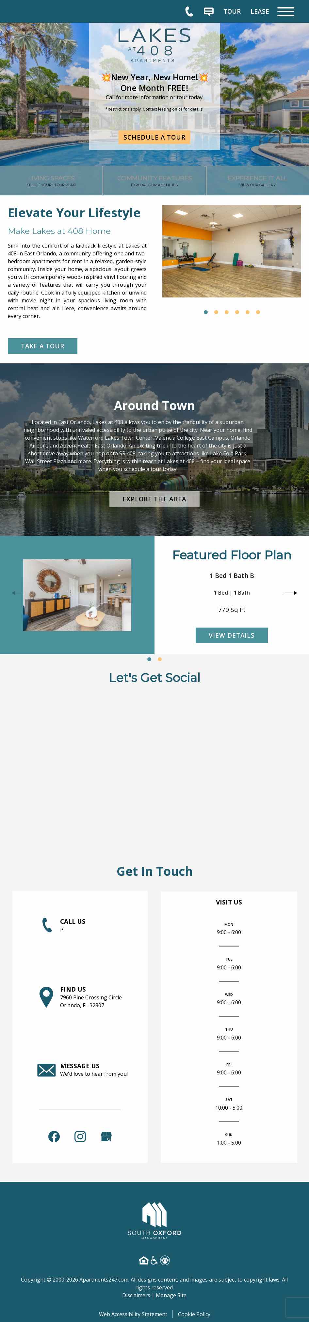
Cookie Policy (194, 1313)
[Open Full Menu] (286, 11)
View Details (232, 635)
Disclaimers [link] (136, 1294)
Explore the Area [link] (154, 499)
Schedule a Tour (154, 137)
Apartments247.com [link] (103, 1279)
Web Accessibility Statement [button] (133, 1313)
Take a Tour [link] (43, 346)
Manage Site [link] (171, 1294)
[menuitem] (232, 11)
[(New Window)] (106, 1135)
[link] (51, 183)
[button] (206, 312)
